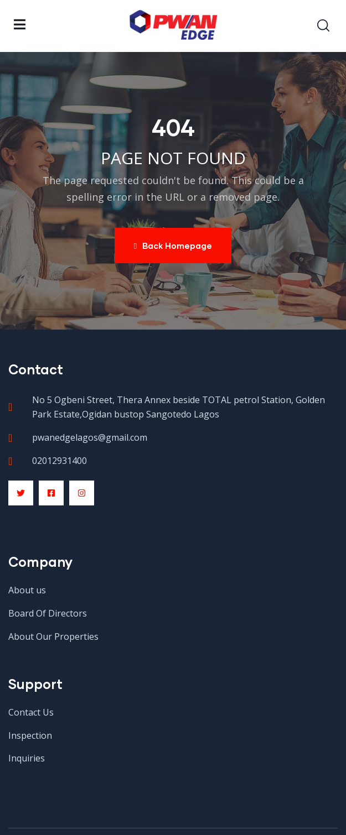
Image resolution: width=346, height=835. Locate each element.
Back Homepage (173, 246)
